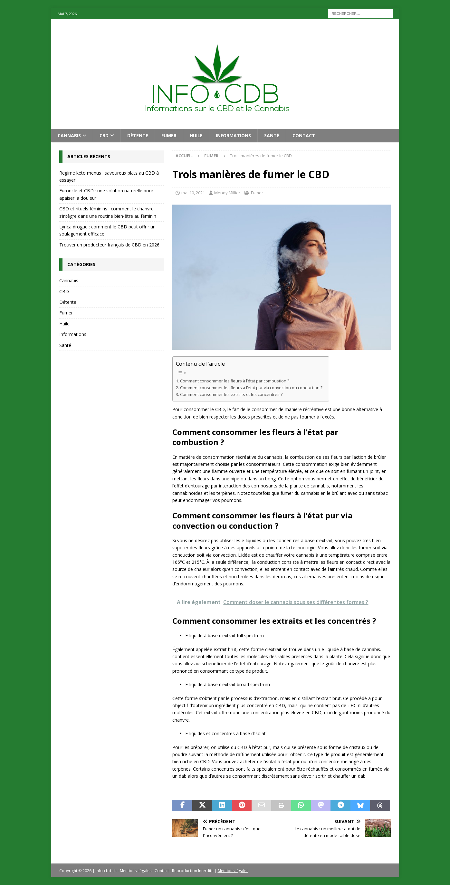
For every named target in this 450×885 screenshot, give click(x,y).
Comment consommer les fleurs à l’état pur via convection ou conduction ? (251, 387)
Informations (233, 135)
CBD (104, 135)
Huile (196, 135)
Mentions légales (233, 870)
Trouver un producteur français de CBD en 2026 (109, 245)
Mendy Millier (227, 193)
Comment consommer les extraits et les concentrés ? (231, 394)
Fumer (169, 135)
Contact (303, 135)
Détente (137, 135)
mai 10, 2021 (193, 193)
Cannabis (69, 135)
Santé (271, 135)
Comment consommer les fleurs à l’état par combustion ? (234, 381)
